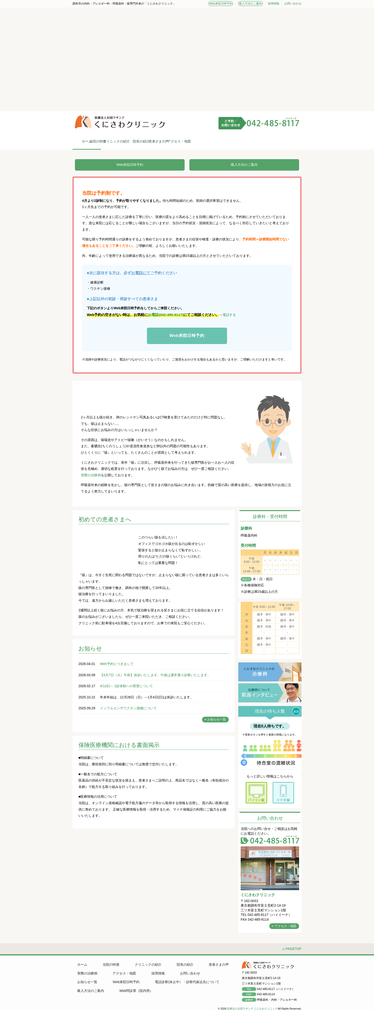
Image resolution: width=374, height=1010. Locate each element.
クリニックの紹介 (168, 141)
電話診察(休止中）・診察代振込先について (148, 978)
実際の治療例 (91, 475)
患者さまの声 (244, 141)
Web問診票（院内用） (93, 987)
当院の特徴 (129, 141)
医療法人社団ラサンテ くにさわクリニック (252, 1005)
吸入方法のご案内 (251, 3)
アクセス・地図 (282, 141)
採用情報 (273, 3)
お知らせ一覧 (216, 720)
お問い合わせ (292, 3)
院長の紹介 (206, 141)
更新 (296, 712)
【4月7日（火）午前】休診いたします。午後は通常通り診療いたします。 (155, 675)
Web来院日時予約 (223, 3)
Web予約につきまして (117, 664)
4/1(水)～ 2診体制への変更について (126, 686)
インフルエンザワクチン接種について (128, 709)
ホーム (92, 141)
